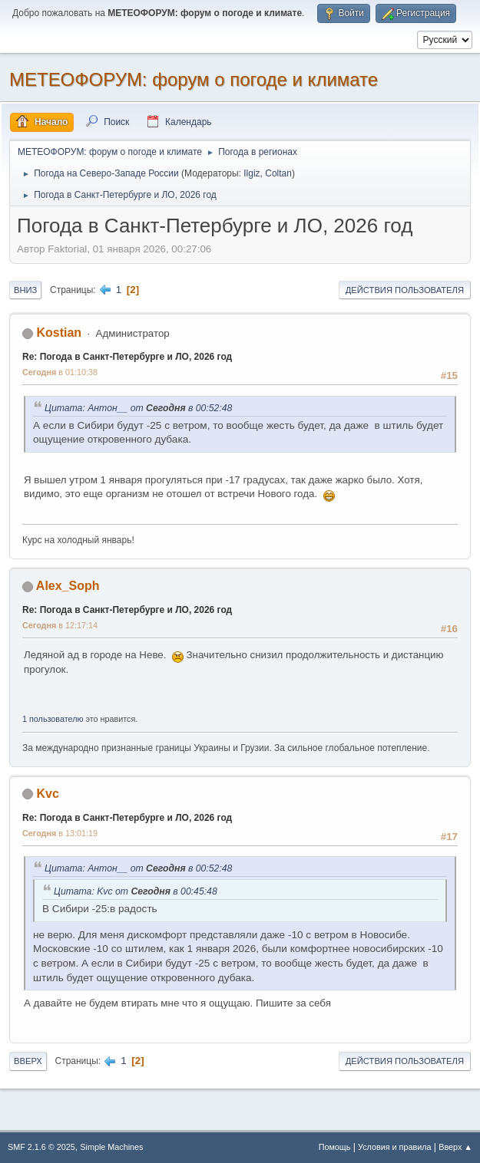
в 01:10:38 (60, 372)
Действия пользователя (405, 290)
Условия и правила (394, 1146)
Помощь (335, 1146)
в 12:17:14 (60, 625)
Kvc (47, 793)
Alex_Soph (68, 585)
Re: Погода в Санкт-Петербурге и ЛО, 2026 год (127, 356)
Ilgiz (251, 173)
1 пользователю (53, 718)
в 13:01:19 (60, 833)
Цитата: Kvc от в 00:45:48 (135, 891)
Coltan (278, 173)
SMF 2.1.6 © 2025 (41, 1146)
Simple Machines (111, 1146)
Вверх (28, 1061)
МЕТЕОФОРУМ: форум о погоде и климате (193, 79)
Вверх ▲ (455, 1146)
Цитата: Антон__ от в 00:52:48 (138, 408)
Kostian (58, 332)
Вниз (25, 290)
